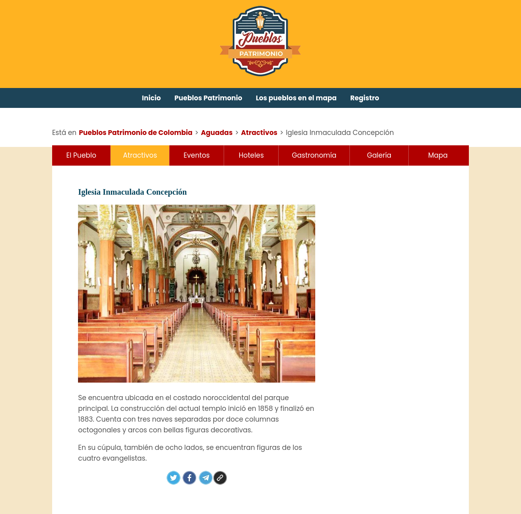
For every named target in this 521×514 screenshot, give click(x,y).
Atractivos (140, 155)
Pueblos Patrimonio (208, 98)
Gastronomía (314, 155)
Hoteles (251, 155)
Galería (379, 155)
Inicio (151, 98)
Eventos (196, 155)
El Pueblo (81, 155)
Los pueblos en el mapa (296, 98)
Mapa (438, 155)
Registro (364, 98)
